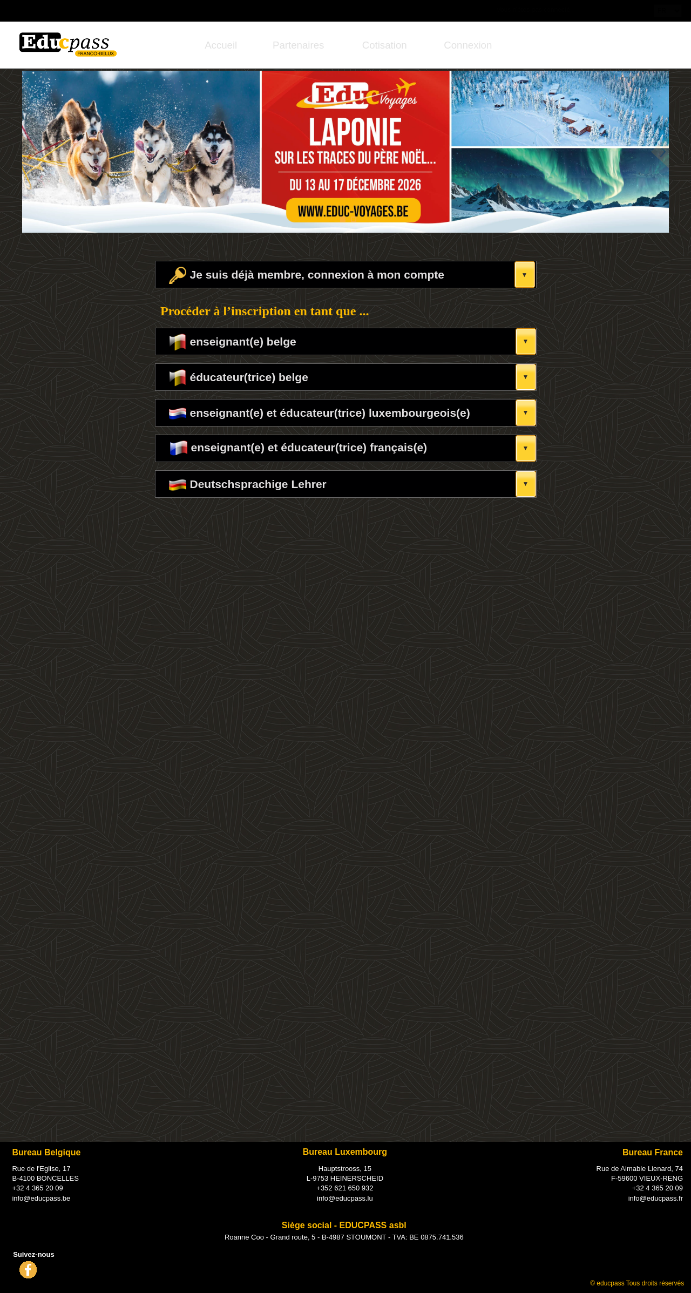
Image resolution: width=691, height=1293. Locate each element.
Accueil (221, 45)
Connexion (468, 45)
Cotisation (384, 45)
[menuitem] (221, 45)
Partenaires (298, 45)
